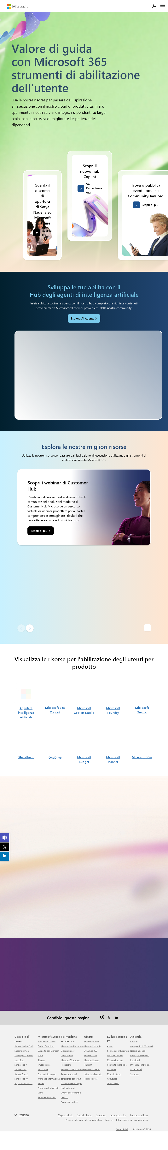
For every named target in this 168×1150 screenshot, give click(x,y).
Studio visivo (113, 1083)
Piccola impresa (91, 1078)
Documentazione (115, 1055)
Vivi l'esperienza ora (94, 191)
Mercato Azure (114, 1074)
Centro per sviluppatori (118, 1050)
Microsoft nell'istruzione (72, 1046)
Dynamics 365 (90, 1050)
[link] (5, 837)
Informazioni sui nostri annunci (132, 1119)
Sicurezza (134, 1074)
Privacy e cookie (118, 1115)
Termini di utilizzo (139, 1115)
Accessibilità (136, 1069)
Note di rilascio (84, 1115)
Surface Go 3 (20, 1069)
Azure (110, 1046)
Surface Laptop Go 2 (23, 1046)
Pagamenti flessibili (47, 1097)
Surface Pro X (20, 1064)
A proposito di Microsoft (141, 1046)
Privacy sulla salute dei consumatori (84, 1119)
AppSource (112, 1078)
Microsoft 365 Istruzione (72, 1069)
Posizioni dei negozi (47, 1074)
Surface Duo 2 (21, 1074)
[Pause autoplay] (147, 627)
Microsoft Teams (92, 1069)
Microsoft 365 (90, 1055)
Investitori (135, 1060)
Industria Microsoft (93, 1074)
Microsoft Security (92, 1046)
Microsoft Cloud (91, 1041)
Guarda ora (47, 236)
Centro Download (46, 1046)
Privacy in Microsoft (139, 1055)
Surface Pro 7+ (21, 1078)
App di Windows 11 (23, 1083)
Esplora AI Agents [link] (82, 318)
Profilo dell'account (47, 1041)
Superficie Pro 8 (21, 1050)
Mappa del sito (65, 1115)
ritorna (41, 1060)
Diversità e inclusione (140, 1064)
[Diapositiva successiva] (30, 628)
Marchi (109, 1119)
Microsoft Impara (115, 1060)
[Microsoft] (17, 6)
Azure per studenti (69, 1101)
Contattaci (101, 1115)
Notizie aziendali (138, 1050)
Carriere (134, 1041)
